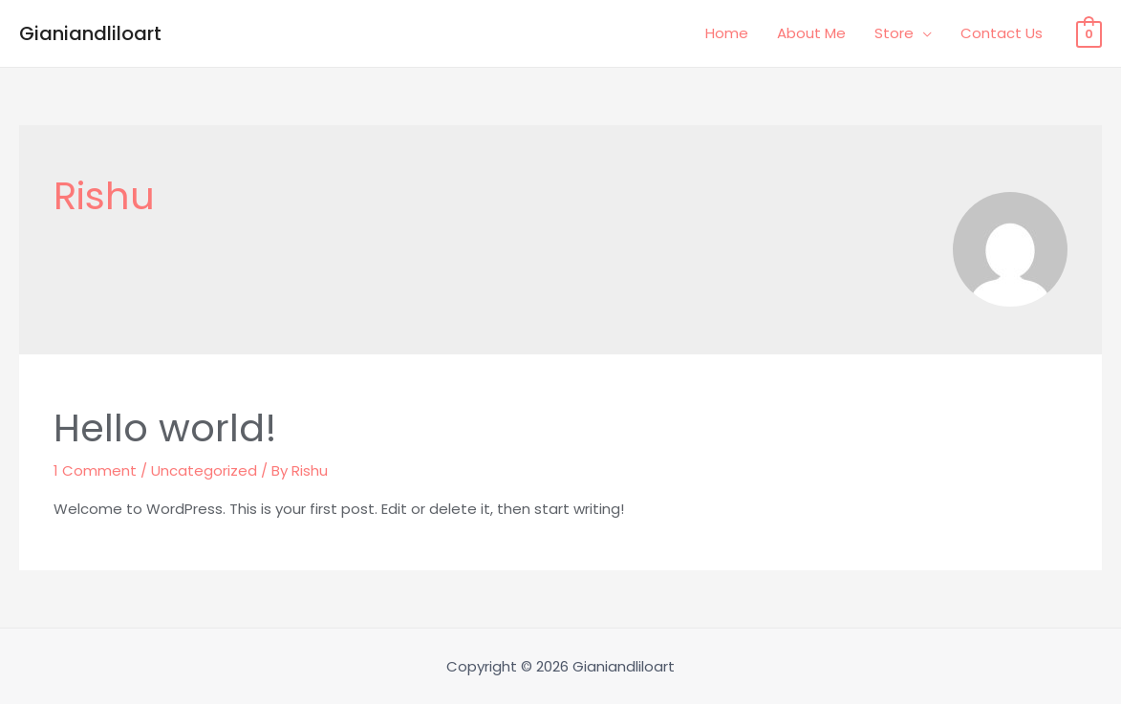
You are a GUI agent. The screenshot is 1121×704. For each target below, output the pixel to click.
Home (726, 33)
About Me (811, 33)
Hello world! (165, 428)
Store (894, 33)
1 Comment (95, 470)
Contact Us (1001, 33)
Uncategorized (204, 470)
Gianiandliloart (90, 33)
